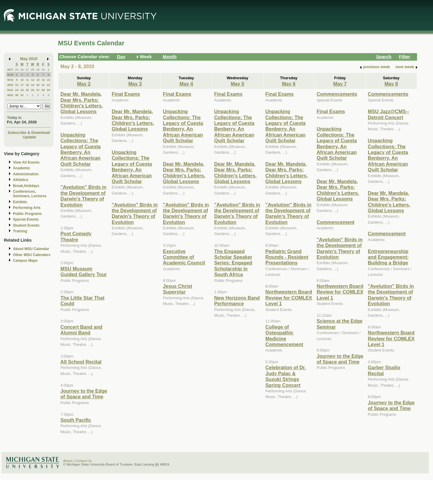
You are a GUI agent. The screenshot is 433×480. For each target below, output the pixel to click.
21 (43, 84)
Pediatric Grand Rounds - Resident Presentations (287, 257)
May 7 (340, 83)
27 (27, 69)
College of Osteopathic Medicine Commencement (284, 335)
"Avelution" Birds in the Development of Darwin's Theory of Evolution (83, 195)
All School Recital (80, 361)
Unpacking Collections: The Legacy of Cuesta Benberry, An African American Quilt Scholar (80, 149)
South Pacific (75, 420)
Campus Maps (25, 260)
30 (43, 69)
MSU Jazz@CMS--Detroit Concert (388, 114)
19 (32, 84)
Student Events (26, 225)
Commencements (337, 94)
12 (32, 79)
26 (22, 69)
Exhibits (20, 202)
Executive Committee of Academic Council (184, 257)
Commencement (336, 222)
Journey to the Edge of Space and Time (83, 393)
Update (29, 137)
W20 (10, 84)
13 (38, 79)
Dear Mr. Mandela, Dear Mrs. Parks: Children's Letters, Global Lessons (81, 102)
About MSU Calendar (31, 249)
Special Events (25, 219)
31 (22, 95)
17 (22, 84)
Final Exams (126, 94)
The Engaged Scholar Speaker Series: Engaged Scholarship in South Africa (233, 263)
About (67, 461)
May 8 (391, 83)
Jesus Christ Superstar (177, 288)
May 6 (289, 83)
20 (38, 84)
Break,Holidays (26, 186)
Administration (25, 174)
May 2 (84, 83)
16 (16, 84)
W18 (10, 74)
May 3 (135, 83)
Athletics (20, 180)
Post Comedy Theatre (75, 236)
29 (38, 69)
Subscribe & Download (29, 132)
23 (16, 90)
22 (48, 84)
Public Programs (27, 214)
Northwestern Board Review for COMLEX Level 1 (289, 297)
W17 (10, 69)
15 (48, 79)
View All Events (26, 162)
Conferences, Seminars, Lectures (30, 193)
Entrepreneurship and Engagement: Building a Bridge (388, 257)
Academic (21, 168)
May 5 (237, 83)
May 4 (186, 83)
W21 (10, 90)
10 (22, 79)
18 (27, 84)
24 (22, 90)
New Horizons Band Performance (237, 300)
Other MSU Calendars (32, 255)
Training (20, 231)
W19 (10, 79)
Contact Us (83, 461)
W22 (10, 95)
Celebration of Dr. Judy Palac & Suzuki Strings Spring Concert (286, 376)
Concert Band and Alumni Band (81, 329)
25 (16, 69)
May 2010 (28, 58)
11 (27, 79)
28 (32, 69)
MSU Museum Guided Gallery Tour (83, 271)
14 (43, 79)
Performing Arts (27, 208)
